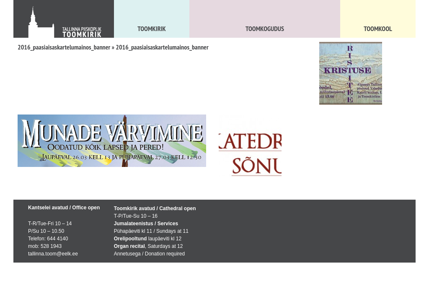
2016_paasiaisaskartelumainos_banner (64, 47)
